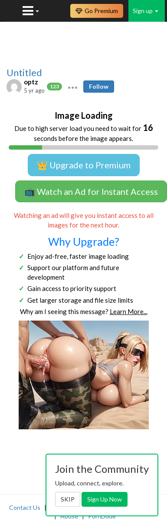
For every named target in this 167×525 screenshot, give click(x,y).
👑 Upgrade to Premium (84, 165)
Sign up (145, 10)
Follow (98, 86)
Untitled (24, 72)
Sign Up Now (104, 499)
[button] (73, 86)
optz (31, 82)
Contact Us (24, 507)
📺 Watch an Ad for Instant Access (91, 191)
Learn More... (128, 311)
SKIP (68, 499)
